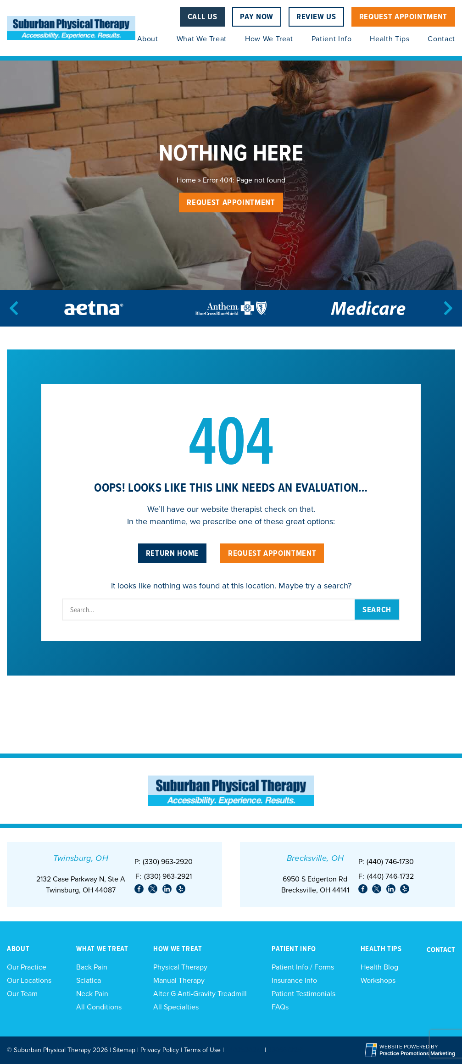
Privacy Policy (159, 1050)
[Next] (448, 308)
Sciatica (88, 980)
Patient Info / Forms (303, 967)
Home (186, 180)
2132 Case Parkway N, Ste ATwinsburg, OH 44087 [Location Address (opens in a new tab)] (80, 884)
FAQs (280, 1007)
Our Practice (26, 967)
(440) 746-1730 (390, 861)
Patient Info (332, 38)
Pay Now (256, 16)
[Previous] (14, 308)
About (147, 38)
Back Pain (91, 967)
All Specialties (176, 1007)
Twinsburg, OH (80, 858)
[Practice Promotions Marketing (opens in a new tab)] (417, 1053)
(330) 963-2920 (168, 861)
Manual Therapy (179, 980)
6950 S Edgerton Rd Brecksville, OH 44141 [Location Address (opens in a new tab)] (315, 884)
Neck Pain (92, 993)
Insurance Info (294, 980)
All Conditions (99, 1007)
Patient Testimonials (303, 993)
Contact (441, 38)
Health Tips (389, 38)
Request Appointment (403, 16)
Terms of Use (202, 1050)
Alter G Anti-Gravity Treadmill (200, 993)
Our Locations (29, 980)
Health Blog (379, 967)
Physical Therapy (180, 967)
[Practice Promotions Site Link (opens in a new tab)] (372, 1050)
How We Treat (269, 38)
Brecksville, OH (315, 858)
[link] (139, 888)
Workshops (378, 980)
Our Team (22, 993)
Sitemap (124, 1050)
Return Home (172, 553)
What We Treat (202, 38)
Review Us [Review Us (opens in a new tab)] (316, 16)
